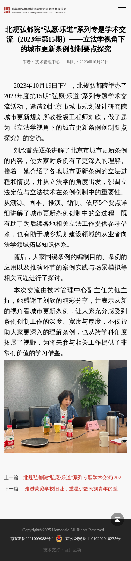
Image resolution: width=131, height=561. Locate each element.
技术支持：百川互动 (62, 549)
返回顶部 (117, 519)
